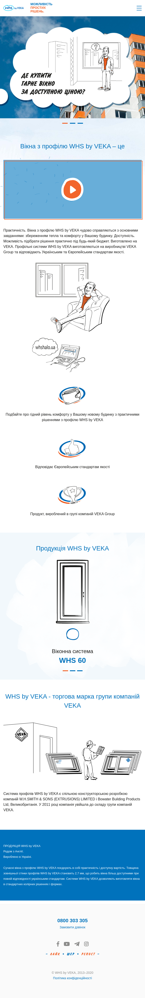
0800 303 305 (72, 920)
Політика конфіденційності (72, 978)
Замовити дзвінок (72, 927)
